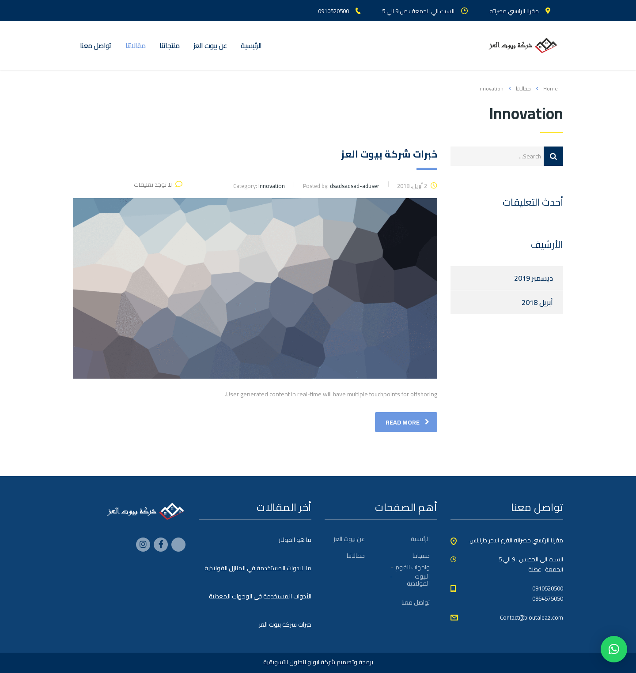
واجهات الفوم (412, 567)
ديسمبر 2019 (533, 278)
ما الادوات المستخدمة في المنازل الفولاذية (257, 568)
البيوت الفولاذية (418, 580)
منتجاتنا (169, 45)
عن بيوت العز (210, 45)
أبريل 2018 (537, 302)
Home (550, 88)
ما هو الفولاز (295, 539)
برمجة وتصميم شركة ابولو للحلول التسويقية (318, 662)
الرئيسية (251, 45)
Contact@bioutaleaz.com (531, 617)
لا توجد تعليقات (158, 184)
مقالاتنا (135, 45)
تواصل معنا (95, 45)
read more (407, 422)
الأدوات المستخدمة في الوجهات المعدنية (260, 596)
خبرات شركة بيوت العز (285, 624)
